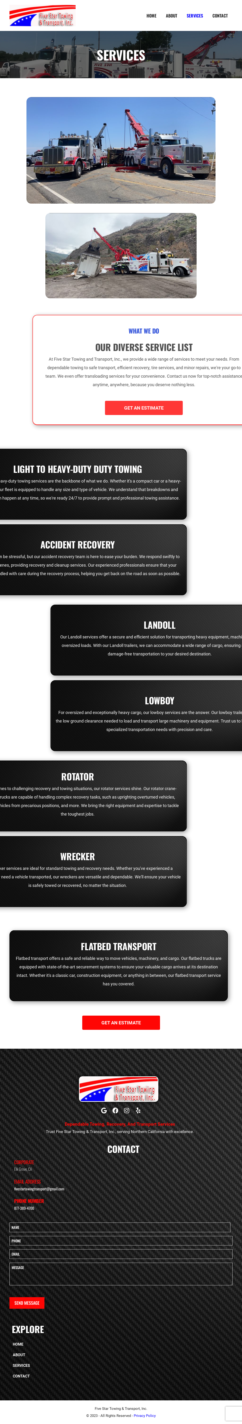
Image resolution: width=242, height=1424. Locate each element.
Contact (220, 16)
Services (195, 16)
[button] (103, 1110)
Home (151, 16)
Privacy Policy (145, 1416)
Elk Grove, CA (23, 1169)
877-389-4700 (24, 1208)
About (171, 16)
